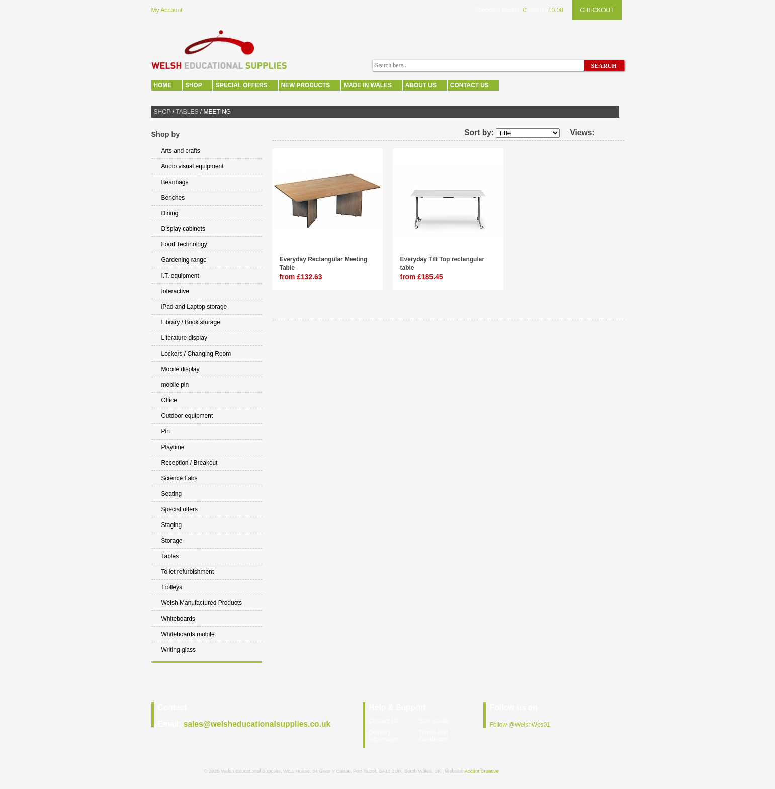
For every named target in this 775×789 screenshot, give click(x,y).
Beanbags (175, 182)
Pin (165, 431)
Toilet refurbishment (187, 571)
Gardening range (184, 260)
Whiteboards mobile (188, 634)
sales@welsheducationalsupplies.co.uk (257, 724)
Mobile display (180, 369)
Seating (171, 493)
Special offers (242, 85)
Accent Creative (482, 771)
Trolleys (172, 587)
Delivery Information (384, 736)
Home (163, 85)
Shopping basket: (498, 10)
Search (603, 65)
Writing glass (178, 649)
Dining (170, 213)
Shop (193, 85)
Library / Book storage (190, 322)
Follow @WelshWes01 (520, 724)
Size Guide (434, 721)
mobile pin (175, 384)
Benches (173, 197)
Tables (187, 111)
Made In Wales (367, 85)
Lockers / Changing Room (196, 353)
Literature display (184, 337)
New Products (305, 85)
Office (169, 400)
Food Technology (184, 244)
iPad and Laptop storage (194, 306)
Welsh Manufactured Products (201, 602)
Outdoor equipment (187, 415)
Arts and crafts (180, 150)
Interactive (175, 291)
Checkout (597, 10)
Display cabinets (183, 228)
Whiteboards (178, 618)
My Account (167, 10)
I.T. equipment (180, 275)
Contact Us (469, 85)
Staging (171, 525)
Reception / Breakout (189, 462)
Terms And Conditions (433, 736)
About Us (421, 85)
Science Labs (179, 478)
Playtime (173, 447)
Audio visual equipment (192, 166)
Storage (172, 540)
